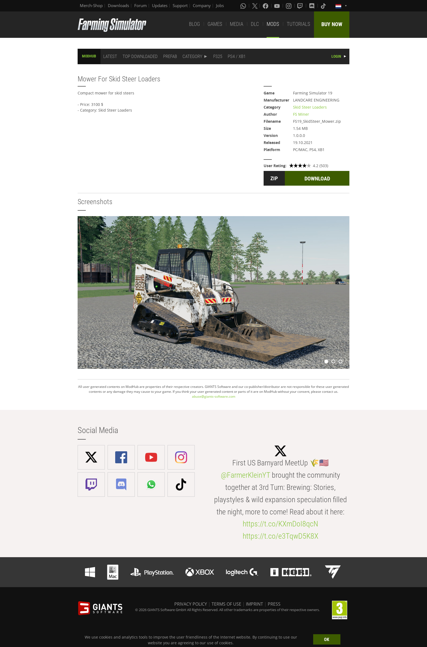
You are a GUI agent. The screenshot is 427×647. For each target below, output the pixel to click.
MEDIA (236, 24)
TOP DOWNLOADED (140, 56)
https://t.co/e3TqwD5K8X (280, 536)
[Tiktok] (324, 6)
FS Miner (301, 114)
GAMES (215, 24)
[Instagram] (289, 6)
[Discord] (312, 6)
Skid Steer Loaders (310, 107)
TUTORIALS (298, 24)
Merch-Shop (91, 5)
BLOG (194, 24)
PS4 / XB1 (237, 56)
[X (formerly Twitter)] (255, 6)
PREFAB (170, 56)
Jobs (220, 5)
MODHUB (89, 56)
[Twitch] (300, 6)
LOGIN (336, 56)
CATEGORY (192, 56)
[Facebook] (266, 6)
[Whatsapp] (243, 6)
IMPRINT (254, 604)
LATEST (110, 56)
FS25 (217, 56)
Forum (140, 5)
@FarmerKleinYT (245, 475)
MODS (273, 24)
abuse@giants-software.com (213, 396)
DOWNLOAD (317, 178)
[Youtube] (277, 6)
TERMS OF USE (226, 604)
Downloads (118, 5)
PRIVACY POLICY (190, 604)
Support (180, 5)
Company (202, 5)
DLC (255, 24)
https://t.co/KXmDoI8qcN (280, 523)
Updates (159, 5)
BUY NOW (331, 24)
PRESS (274, 604)
